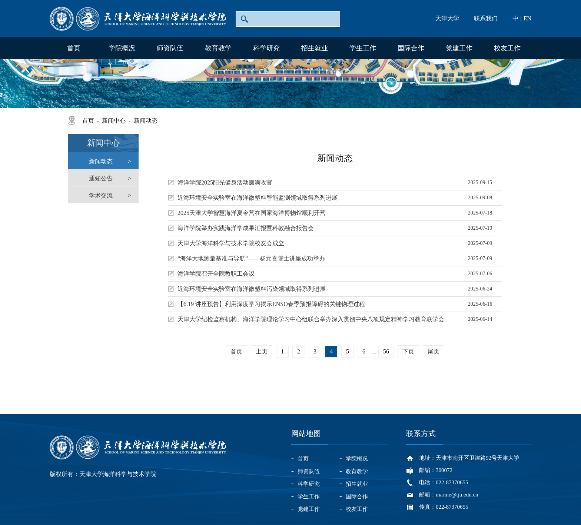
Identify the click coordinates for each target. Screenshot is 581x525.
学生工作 (362, 48)
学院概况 (122, 48)
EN (527, 18)
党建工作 (459, 48)
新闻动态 (145, 120)
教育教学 (218, 48)
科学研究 (266, 48)
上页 (262, 351)
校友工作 (507, 48)
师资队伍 (170, 48)
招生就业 (314, 48)
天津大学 (447, 18)
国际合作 (411, 48)
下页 (408, 351)
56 (386, 351)
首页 (73, 48)
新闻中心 (114, 120)
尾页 (433, 351)
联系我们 (486, 18)
